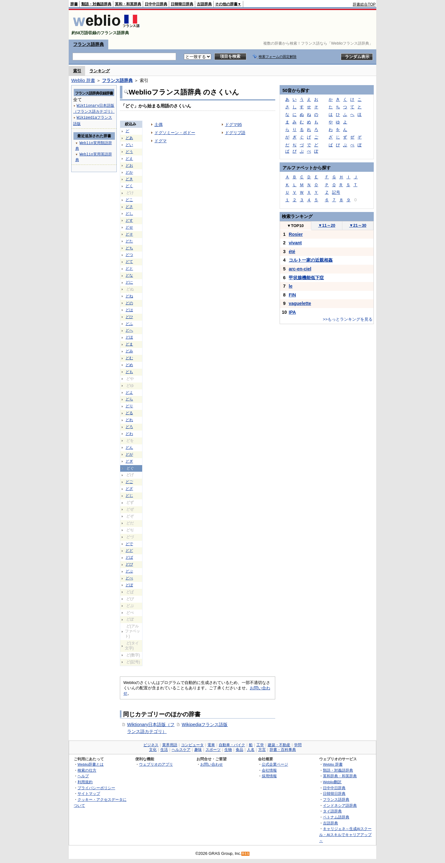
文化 (153, 750)
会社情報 (269, 770)
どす (129, 220)
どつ (129, 254)
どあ (129, 138)
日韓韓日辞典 (182, 4)
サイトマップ (89, 793)
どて (129, 261)
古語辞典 (204, 4)
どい (129, 145)
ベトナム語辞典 (336, 817)
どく (129, 186)
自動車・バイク (232, 745)
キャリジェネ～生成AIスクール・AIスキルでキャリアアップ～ (345, 834)
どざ (129, 488)
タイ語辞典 (332, 811)
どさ (129, 206)
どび (129, 564)
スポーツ (213, 750)
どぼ (129, 585)
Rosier (296, 234)
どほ (129, 337)
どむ (129, 358)
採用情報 (269, 776)
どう (129, 151)
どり (129, 406)
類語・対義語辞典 (96, 4)
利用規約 (85, 782)
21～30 (358, 225)
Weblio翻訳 (332, 782)
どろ (129, 427)
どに (129, 282)
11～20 (326, 225)
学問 (298, 745)
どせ (129, 227)
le (290, 286)
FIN (292, 294)
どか (129, 172)
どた (129, 241)
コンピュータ (192, 745)
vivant (295, 242)
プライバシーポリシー (96, 788)
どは (129, 310)
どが (129, 454)
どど (129, 550)
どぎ (129, 461)
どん (129, 447)
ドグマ (160, 140)
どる (129, 413)
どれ (129, 420)
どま (129, 344)
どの (129, 303)
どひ (129, 317)
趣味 (198, 750)
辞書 (74, 4)
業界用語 (169, 745)
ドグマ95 (233, 124)
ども (129, 372)
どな (129, 275)
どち (129, 248)
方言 (262, 750)
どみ (129, 351)
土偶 (158, 124)
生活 (164, 750)
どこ (129, 200)
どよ (129, 392)
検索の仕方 (87, 770)
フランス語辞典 (88, 44)
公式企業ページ (275, 764)
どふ (129, 324)
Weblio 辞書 (83, 80)
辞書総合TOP (364, 4)
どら (129, 399)
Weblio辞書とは (91, 764)
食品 (239, 750)
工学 (260, 745)
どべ (129, 578)
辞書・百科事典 (283, 750)
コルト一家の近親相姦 (311, 260)
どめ (129, 365)
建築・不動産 (279, 745)
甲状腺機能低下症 (306, 277)
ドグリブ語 (235, 132)
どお (129, 165)
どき (129, 179)
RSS (245, 853)
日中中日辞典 (156, 4)
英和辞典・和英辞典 (340, 776)
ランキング (99, 70)
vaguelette (300, 303)
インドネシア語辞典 (340, 805)
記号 (336, 192)
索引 (77, 70)
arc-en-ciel (300, 268)
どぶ (129, 571)
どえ (129, 158)
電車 (211, 745)
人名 (251, 750)
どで (129, 544)
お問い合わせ (211, 764)
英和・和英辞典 (128, 4)
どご (129, 482)
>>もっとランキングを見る (348, 319)
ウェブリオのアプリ (156, 764)
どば (129, 557)
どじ (129, 495)
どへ (129, 330)
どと (129, 268)
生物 (228, 750)
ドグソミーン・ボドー (174, 132)
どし (129, 213)
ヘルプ (83, 776)
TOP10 (295, 225)
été (292, 251)
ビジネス (150, 745)
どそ (129, 234)
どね (129, 296)
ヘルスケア (181, 750)
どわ (129, 434)
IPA (292, 312)
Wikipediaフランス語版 (205, 724)
